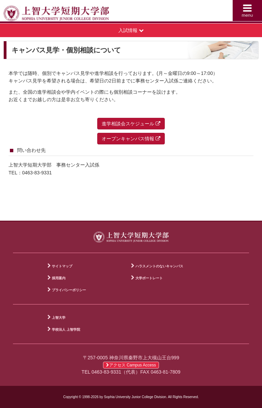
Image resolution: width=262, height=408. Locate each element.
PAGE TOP (252, 214)
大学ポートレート (149, 278)
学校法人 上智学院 (66, 329)
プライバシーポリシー (69, 290)
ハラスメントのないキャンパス (159, 266)
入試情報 (131, 30)
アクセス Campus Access (131, 365)
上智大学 (59, 317)
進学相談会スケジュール (131, 123)
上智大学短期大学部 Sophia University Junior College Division (68, 12)
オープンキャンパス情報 (131, 138)
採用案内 (59, 278)
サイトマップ (62, 266)
